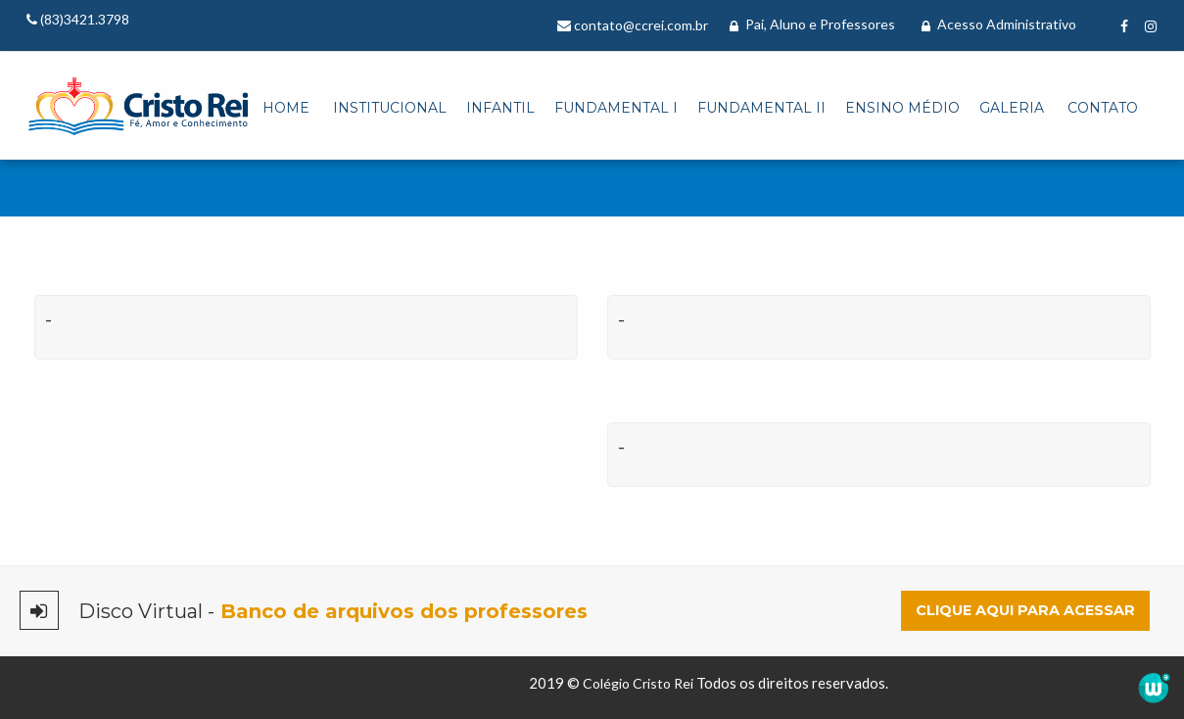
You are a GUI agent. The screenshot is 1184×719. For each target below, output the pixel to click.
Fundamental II (761, 108)
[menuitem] (286, 108)
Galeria (1011, 108)
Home (285, 108)
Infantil (500, 108)
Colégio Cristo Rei (638, 683)
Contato (1102, 108)
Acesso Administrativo (999, 24)
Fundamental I (616, 108)
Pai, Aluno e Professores (812, 24)
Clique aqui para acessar (1025, 610)
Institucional (390, 108)
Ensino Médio (902, 108)
